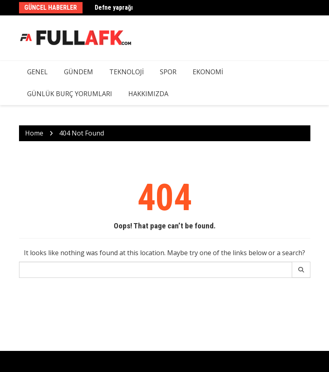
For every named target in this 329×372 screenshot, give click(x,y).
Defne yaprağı (114, 7)
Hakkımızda (148, 93)
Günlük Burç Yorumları (69, 93)
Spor (168, 71)
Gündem (78, 71)
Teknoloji (126, 71)
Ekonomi (208, 71)
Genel (37, 71)
